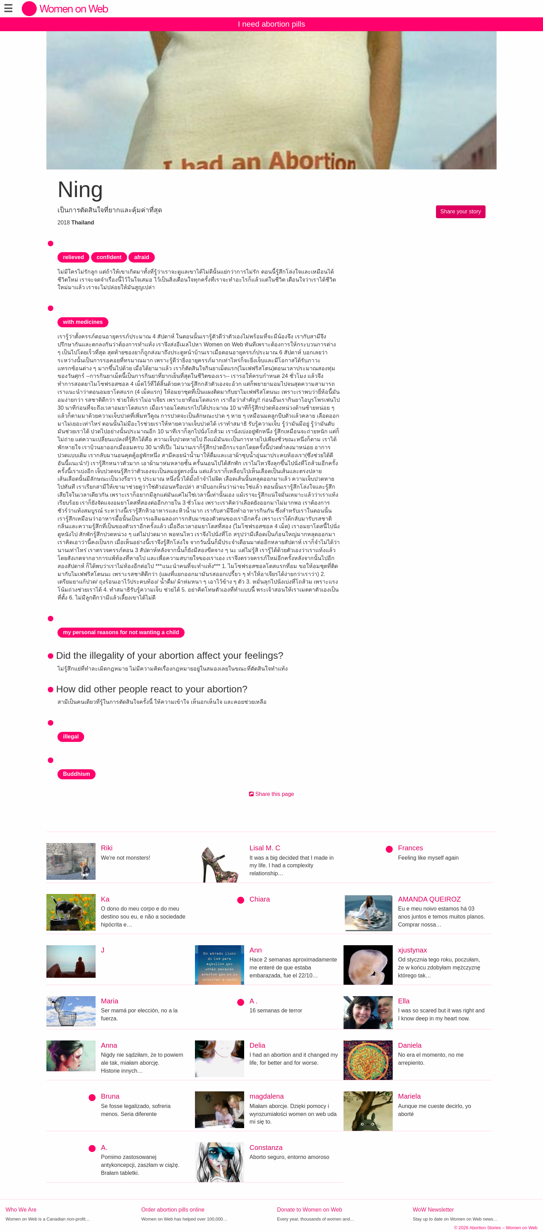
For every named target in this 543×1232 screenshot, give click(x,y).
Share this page (271, 794)
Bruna (110, 1096)
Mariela (409, 1096)
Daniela (410, 1045)
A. (104, 1147)
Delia (258, 1045)
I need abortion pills (271, 24)
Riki (107, 848)
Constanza (266, 1147)
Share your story (460, 211)
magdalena (267, 1096)
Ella (404, 1001)
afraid (141, 257)
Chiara (260, 899)
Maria (109, 1001)
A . (254, 1001)
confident (109, 257)
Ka (105, 899)
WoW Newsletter (433, 1210)
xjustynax (412, 950)
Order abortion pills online (172, 1210)
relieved (73, 257)
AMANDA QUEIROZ (429, 899)
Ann (256, 950)
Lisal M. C (265, 848)
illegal (71, 736)
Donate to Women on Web (309, 1210)
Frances (410, 848)
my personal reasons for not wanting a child (121, 632)
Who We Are (21, 1210)
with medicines (83, 322)
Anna (109, 1045)
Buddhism (76, 774)
